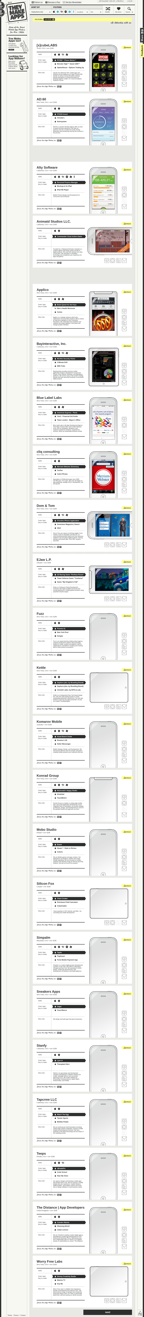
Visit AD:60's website (124, 126)
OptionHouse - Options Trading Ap (69, 67)
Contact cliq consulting (124, 490)
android (58, 11)
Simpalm (43, 937)
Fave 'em (124, 66)
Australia (40, 725)
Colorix (58, 852)
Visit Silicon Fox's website (112, 922)
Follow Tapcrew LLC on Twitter (124, 1132)
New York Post (61, 632)
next (107, 1312)
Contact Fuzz (124, 652)
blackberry (62, 11)
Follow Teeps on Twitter (124, 1186)
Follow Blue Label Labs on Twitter (124, 431)
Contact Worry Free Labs (124, 1300)
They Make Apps (14, 13)
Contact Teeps (124, 1192)
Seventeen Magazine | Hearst (67, 524)
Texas (39, 48)
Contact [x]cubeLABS (124, 84)
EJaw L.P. (44, 559)
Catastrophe (60, 906)
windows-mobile (70, 11)
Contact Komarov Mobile (124, 760)
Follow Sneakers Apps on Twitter (124, 1024)
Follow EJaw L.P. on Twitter (118, 598)
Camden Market (61, 1222)
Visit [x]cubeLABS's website (124, 72)
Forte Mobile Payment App (66, 960)
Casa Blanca (60, 1010)
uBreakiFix (59, 1168)
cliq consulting (48, 452)
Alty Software (47, 167)
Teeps (41, 1153)
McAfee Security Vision (64, 358)
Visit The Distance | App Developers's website (124, 1235)
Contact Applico (124, 328)
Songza (58, 636)
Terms (10, 1315)
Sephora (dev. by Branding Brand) (69, 682)
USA (43, 48)
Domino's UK (60, 740)
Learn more (21, 32)
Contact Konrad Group (124, 814)
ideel (57, 528)
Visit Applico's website (124, 317)
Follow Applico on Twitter (124, 323)
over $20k (47, 19)
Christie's (59, 118)
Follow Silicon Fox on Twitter (118, 922)
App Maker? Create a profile (111, 1)
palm (66, 11)
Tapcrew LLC (47, 1099)
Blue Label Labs (49, 398)
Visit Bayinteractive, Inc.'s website (124, 371)
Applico (43, 290)
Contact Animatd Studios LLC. (124, 260)
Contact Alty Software (124, 206)
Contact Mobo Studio (124, 868)
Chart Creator (61, 898)
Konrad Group (48, 775)
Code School (60, 1172)
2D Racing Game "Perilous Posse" (69, 574)
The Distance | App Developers (60, 1207)
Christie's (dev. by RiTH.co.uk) (67, 690)
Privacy (16, 1315)
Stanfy (42, 1045)
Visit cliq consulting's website (124, 479)
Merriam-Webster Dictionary (66, 466)
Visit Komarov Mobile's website (124, 749)
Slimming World (61, 1226)
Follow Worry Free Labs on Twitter (118, 1300)
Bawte (58, 844)
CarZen (58, 470)
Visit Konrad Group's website (124, 803)
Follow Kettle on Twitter (118, 706)
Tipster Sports (61, 1118)
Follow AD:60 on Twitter (124, 132)
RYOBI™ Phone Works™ (65, 60)
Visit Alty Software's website (124, 195)
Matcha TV (59, 1280)
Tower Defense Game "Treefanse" (68, 578)
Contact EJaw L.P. (124, 598)
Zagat (57, 1006)
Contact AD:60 (124, 138)
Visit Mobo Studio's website (124, 857)
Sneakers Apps (48, 991)
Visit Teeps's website (124, 1181)
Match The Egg (61, 1114)
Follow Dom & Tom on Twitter (118, 544)
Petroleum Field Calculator (66, 902)
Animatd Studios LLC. (54, 221)
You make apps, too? (18, 44)
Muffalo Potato (61, 1121)
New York (40, 102)
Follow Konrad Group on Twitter (124, 809)
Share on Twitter (142, 30)
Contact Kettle (124, 706)
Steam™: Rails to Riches (65, 848)
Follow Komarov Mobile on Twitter (124, 755)
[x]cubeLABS (47, 45)
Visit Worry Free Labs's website (112, 1300)
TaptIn (58, 952)
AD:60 (41, 99)
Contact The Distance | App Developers (124, 1246)
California (40, 170)
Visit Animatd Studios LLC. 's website (112, 260)
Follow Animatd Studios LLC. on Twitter (118, 260)
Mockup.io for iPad (63, 186)
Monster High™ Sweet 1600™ (67, 64)
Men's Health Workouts (64, 308)
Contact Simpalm (124, 976)
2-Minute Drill (60, 362)
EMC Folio (59, 366)
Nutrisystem (60, 121)
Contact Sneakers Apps (124, 1030)
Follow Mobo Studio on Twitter (124, 863)
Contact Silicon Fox (124, 922)
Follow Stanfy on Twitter (124, 1078)
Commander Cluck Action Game (68, 236)
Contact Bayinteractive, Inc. (124, 382)
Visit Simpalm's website (124, 965)
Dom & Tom (46, 505)
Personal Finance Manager (66, 182)
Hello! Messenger (62, 744)
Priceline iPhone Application (66, 520)
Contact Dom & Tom (124, 544)
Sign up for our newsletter (72, 2)
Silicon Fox (45, 883)
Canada (39, 887)
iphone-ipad (54, 11)
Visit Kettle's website (112, 706)
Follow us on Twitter (37, 2)
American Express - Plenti (65, 412)
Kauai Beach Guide (63, 736)
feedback (141, 50)
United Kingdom (43, 1210)
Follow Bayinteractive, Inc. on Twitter (124, 377)
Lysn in (58, 1060)
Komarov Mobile (49, 721)
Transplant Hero (61, 1064)
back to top (140, 1313)
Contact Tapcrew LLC (124, 1138)
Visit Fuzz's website (124, 641)
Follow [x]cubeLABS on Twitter (124, 78)
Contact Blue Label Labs (124, 436)
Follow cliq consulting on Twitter (124, 485)
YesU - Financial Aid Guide (66, 416)
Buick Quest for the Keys (65, 304)
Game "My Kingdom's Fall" (66, 582)
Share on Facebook (142, 33)
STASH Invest (61, 114)
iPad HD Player (61, 189)
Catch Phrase (61, 474)
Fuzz (40, 613)
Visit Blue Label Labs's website (124, 425)
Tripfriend (59, 956)
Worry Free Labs (49, 1261)
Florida (39, 1156)
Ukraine (39, 563)
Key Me (58, 1283)
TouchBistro (60, 798)
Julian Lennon (61, 1229)
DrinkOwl (59, 794)
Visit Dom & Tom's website (112, 544)
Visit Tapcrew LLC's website (124, 1127)
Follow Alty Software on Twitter (124, 200)
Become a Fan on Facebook (53, 2)
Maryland (40, 941)
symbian (74, 11)
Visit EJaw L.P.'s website (112, 598)
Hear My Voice (61, 1175)
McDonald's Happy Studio (65, 790)
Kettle (41, 667)
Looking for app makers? (18, 62)
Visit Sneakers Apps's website (124, 1019)
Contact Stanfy (124, 1084)
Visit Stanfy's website (124, 1073)
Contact (23, 1315)
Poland (39, 833)
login (129, 1)
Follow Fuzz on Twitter (124, 647)
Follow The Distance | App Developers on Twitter (124, 1240)
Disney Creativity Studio (65, 1276)
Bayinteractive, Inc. (51, 344)
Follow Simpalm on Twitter (124, 970)
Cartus (58, 312)
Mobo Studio (46, 829)
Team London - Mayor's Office (67, 420)
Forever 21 (59, 628)
